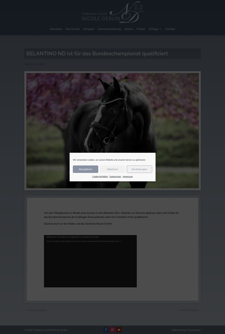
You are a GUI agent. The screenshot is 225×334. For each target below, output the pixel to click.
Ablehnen (112, 169)
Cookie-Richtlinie (100, 177)
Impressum (128, 177)
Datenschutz (115, 177)
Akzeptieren (85, 169)
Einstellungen (139, 169)
